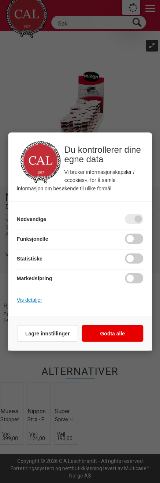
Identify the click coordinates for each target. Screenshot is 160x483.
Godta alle (112, 333)
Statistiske (29, 258)
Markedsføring (34, 278)
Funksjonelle (32, 239)
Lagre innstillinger (47, 333)
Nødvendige (31, 219)
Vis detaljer (29, 300)
